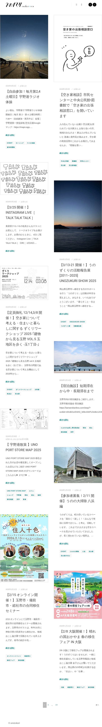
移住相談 (64, 432)
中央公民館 (65, 161)
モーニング (20, 143)
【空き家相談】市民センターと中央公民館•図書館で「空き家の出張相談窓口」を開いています (77, 105)
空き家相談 (73, 165)
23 (57, 705)
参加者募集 (11, 147)
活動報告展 (77, 326)
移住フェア (11, 660)
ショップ (10, 495)
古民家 (37, 389)
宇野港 (19, 495)
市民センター (84, 161)
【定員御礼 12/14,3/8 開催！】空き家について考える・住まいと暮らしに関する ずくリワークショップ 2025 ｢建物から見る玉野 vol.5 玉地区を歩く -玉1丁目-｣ (24, 328)
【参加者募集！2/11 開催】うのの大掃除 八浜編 (77, 501)
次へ (97, 705)
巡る (90, 428)
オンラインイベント (14, 656)
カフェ (31, 491)
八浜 (83, 551)
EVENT (9, 143)
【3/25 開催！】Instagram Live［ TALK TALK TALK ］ (20, 212)
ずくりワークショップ (23, 389)
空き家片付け (65, 555)
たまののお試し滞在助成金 (70, 428)
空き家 (63, 165)
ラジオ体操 (31, 143)
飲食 (24, 499)
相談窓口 (27, 656)
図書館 (74, 161)
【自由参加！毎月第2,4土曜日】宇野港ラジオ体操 (23, 97)
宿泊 (84, 428)
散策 (39, 495)
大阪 (62, 687)
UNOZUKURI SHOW (77, 322)
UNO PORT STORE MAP (16, 491)
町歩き (9, 394)
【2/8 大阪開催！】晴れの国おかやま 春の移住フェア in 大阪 (78, 636)
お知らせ (23, 86)
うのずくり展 (65, 326)
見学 (72, 432)
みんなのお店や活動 (20, 439)
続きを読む (10, 135)
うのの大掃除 (74, 551)
